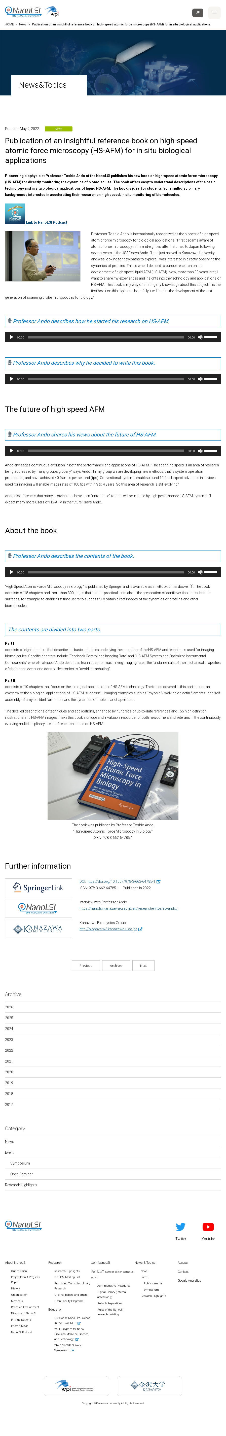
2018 (9, 1094)
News (9, 1142)
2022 (9, 1050)
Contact (183, 1272)
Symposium (20, 1163)
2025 (9, 1018)
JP (198, 12)
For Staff (112, 1274)
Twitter (180, 1231)
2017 (9, 1105)
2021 (9, 1061)
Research (55, 1262)
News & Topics (145, 1262)
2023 (9, 1040)
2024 (9, 1029)
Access (183, 1262)
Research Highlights (21, 1185)
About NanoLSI (15, 1262)
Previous (86, 965)
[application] (113, 337)
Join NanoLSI (100, 1262)
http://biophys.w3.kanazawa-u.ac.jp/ (108, 929)
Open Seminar (21, 1174)
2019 (9, 1083)
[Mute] (200, 337)
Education (55, 1309)
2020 (9, 1072)
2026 (9, 1007)
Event (9, 1152)
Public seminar (153, 1283)
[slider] (106, 337)
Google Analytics (189, 1280)
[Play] (11, 337)
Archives (116, 965)
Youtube (208, 1231)
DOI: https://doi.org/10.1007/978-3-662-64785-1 (117, 881)
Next (143, 965)
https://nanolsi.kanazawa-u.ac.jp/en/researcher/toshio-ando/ (129, 908)
